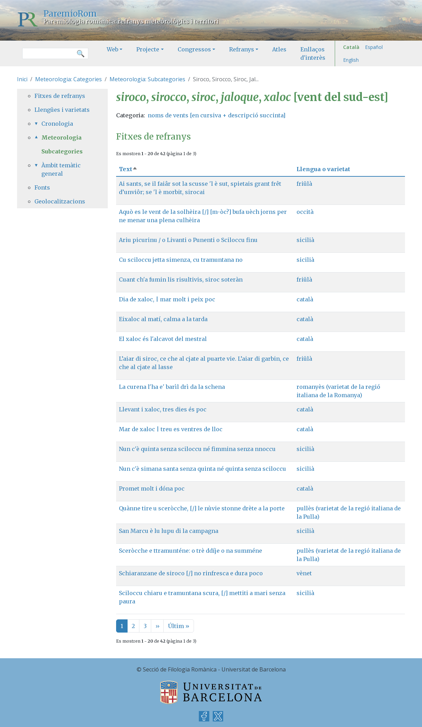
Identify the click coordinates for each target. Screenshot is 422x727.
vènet (304, 573)
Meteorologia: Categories (68, 79)
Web (112, 49)
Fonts (42, 187)
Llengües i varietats (62, 109)
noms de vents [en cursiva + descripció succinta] (216, 115)
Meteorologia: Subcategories (147, 79)
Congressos (194, 49)
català (305, 299)
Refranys (241, 49)
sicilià (305, 239)
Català (351, 47)
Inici (22, 79)
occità (305, 211)
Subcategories (62, 151)
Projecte (147, 49)
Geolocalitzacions (59, 201)
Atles (279, 49)
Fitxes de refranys (59, 95)
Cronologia (57, 123)
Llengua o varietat (323, 169)
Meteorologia (61, 137)
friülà (304, 183)
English (351, 60)
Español (374, 47)
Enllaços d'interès (312, 53)
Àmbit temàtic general (61, 169)
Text (128, 169)
